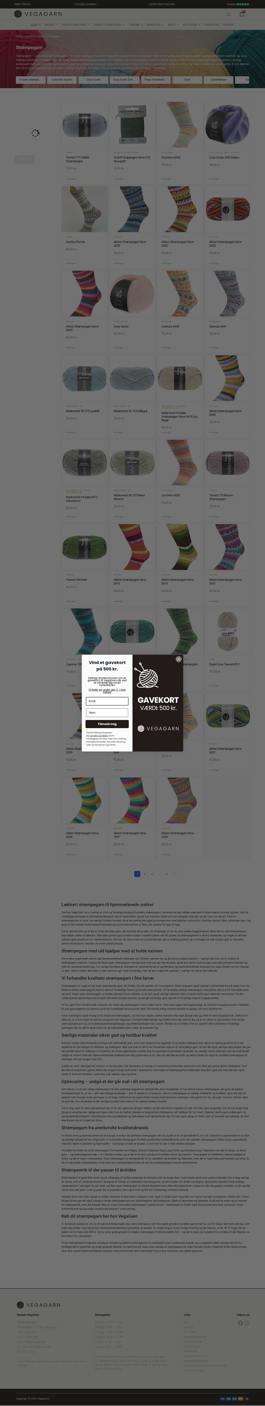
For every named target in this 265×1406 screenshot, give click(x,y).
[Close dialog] (179, 659)
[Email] (107, 701)
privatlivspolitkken (99, 735)
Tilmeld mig (107, 724)
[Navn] (107, 712)
